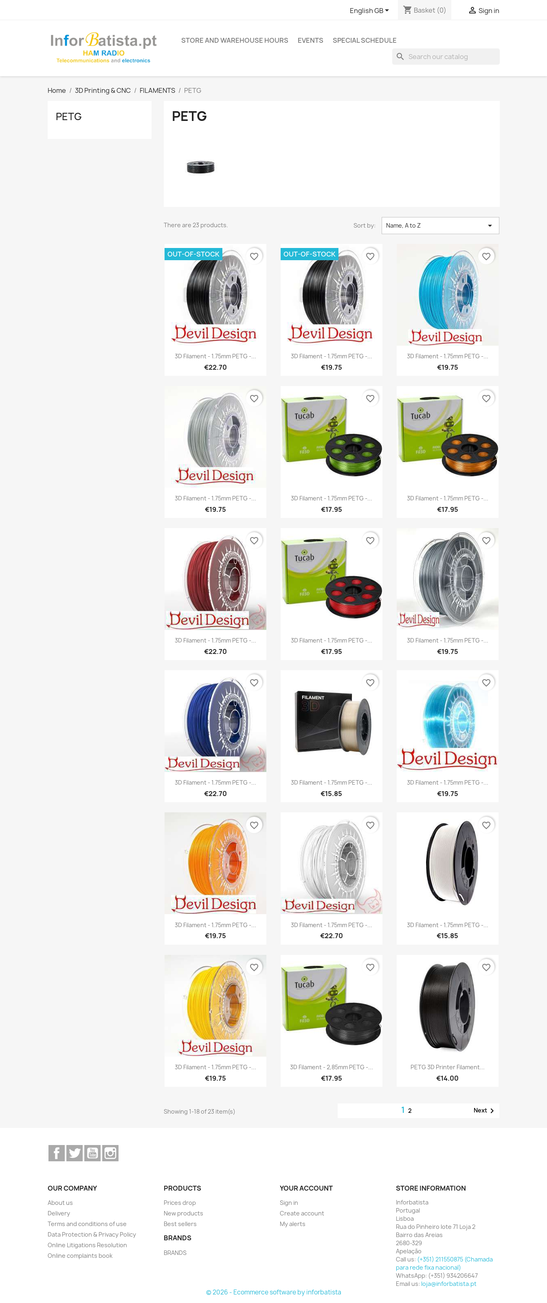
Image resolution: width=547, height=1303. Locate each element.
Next (485, 1111)
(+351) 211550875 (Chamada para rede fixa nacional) (444, 1263)
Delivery (59, 1213)
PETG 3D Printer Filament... (448, 1067)
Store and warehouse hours (234, 40)
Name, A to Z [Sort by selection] (440, 225)
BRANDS (175, 1253)
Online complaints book (80, 1255)
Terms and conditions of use (87, 1224)
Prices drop (180, 1202)
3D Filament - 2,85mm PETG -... (331, 1067)
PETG (69, 116)
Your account (306, 1188)
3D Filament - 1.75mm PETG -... (215, 356)
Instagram (110, 1153)
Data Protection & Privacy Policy (92, 1234)
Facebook (56, 1153)
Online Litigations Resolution (87, 1245)
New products (183, 1213)
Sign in (289, 1202)
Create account (302, 1213)
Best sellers (180, 1224)
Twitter (74, 1153)
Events (310, 40)
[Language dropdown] (371, 11)
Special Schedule (365, 40)
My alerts (292, 1224)
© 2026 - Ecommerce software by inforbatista (273, 1292)
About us (60, 1202)
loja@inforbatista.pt (449, 1284)
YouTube (92, 1153)
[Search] (446, 56)
